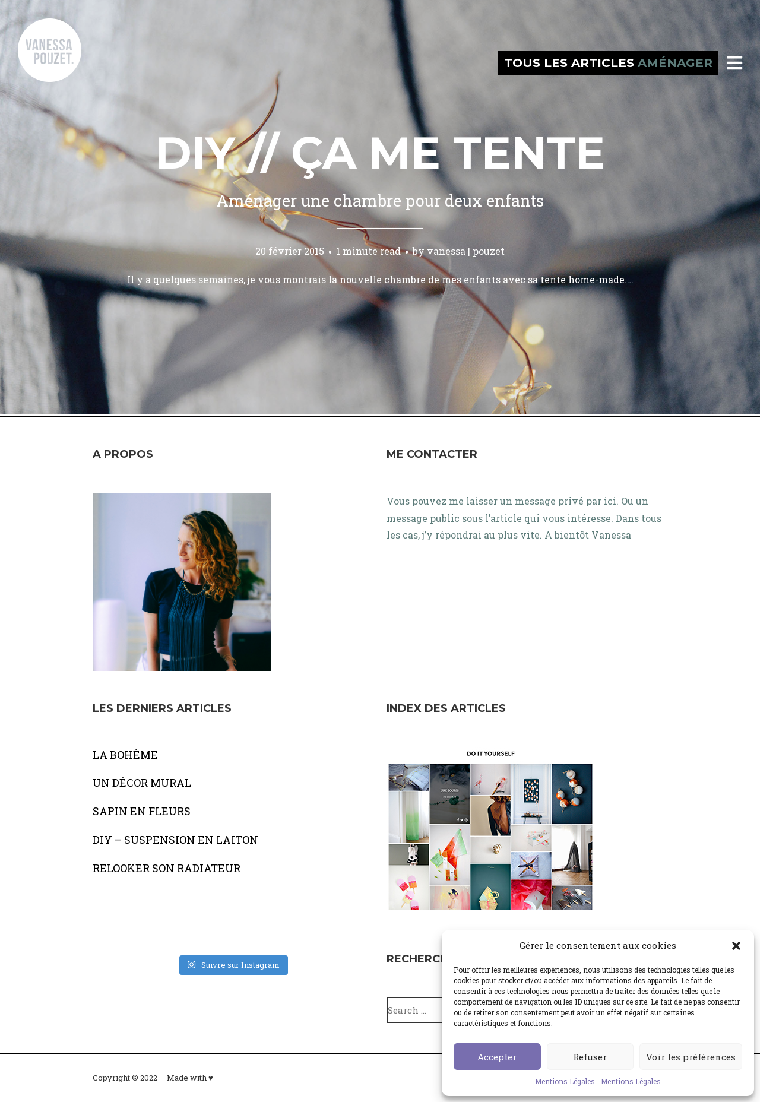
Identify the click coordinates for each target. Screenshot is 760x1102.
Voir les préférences (691, 1057)
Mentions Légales (565, 1081)
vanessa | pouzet (466, 251)
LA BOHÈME (125, 755)
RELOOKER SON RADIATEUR (166, 868)
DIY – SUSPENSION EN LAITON (175, 839)
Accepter (497, 1057)
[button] (736, 946)
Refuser (590, 1057)
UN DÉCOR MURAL (142, 782)
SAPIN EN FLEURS (142, 811)
